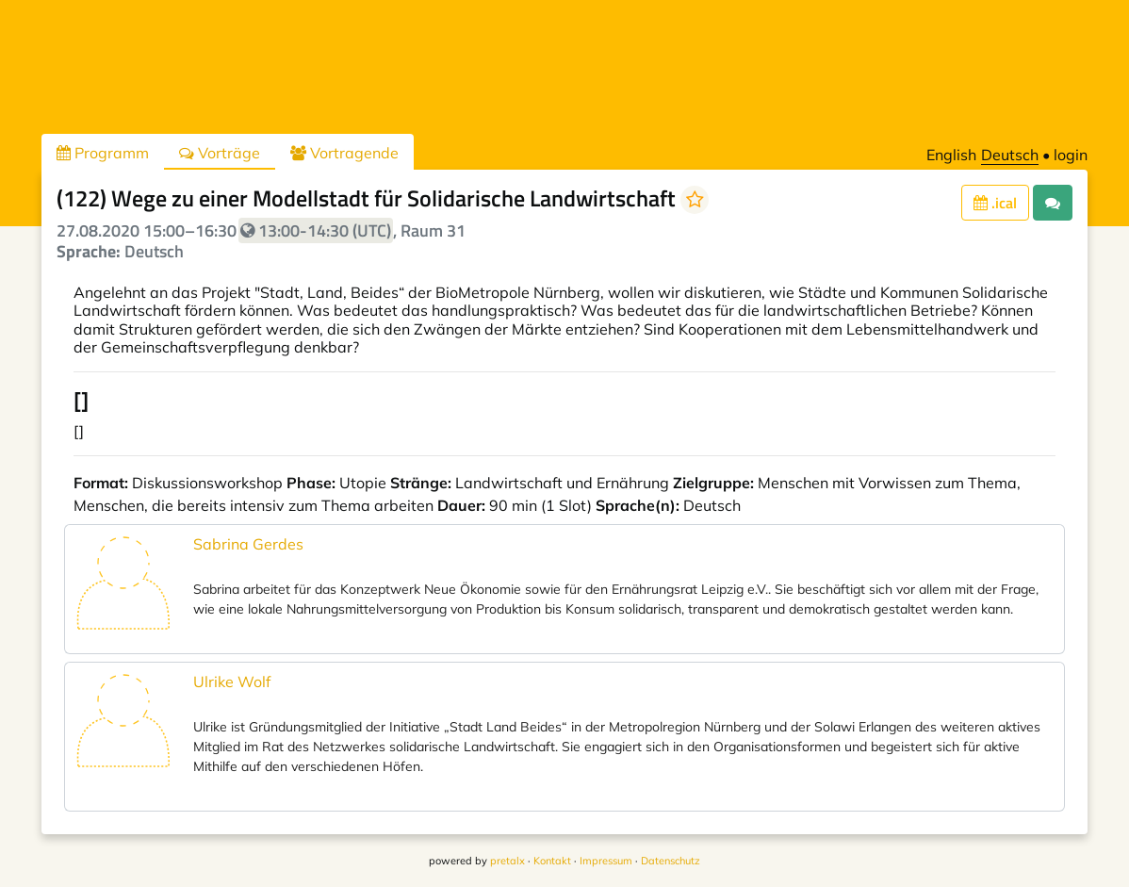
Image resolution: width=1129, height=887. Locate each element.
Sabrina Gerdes (248, 543)
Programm (103, 152)
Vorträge (219, 152)
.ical (995, 202)
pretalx (507, 860)
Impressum (606, 860)
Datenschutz (670, 860)
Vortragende (344, 152)
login (1071, 154)
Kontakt (552, 860)
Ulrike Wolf (231, 681)
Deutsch (1010, 154)
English (951, 154)
